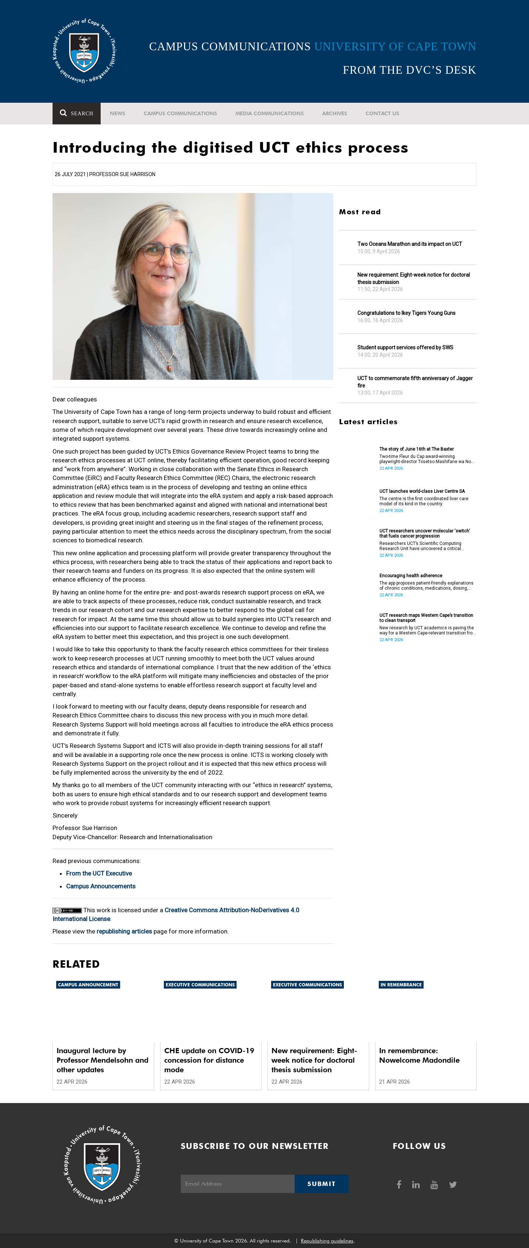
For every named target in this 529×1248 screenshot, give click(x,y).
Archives (334, 113)
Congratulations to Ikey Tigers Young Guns (406, 313)
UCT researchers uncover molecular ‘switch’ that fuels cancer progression (424, 533)
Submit (321, 1183)
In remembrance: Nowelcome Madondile (419, 1055)
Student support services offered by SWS (405, 347)
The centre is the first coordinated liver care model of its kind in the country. (423, 501)
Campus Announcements (101, 886)
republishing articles (124, 931)
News (117, 113)
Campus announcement (88, 984)
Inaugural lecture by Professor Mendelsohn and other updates (102, 1060)
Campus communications (180, 113)
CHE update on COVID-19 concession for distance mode (209, 1060)
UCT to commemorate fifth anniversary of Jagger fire (415, 382)
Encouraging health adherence (410, 575)
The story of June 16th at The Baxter (416, 449)
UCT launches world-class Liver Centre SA (422, 491)
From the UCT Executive (99, 873)
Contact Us (382, 113)
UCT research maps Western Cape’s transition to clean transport (426, 618)
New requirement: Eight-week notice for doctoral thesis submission (413, 278)
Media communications (269, 113)
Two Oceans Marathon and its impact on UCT (409, 244)
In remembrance (401, 984)
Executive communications (200, 984)
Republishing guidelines (327, 1241)
